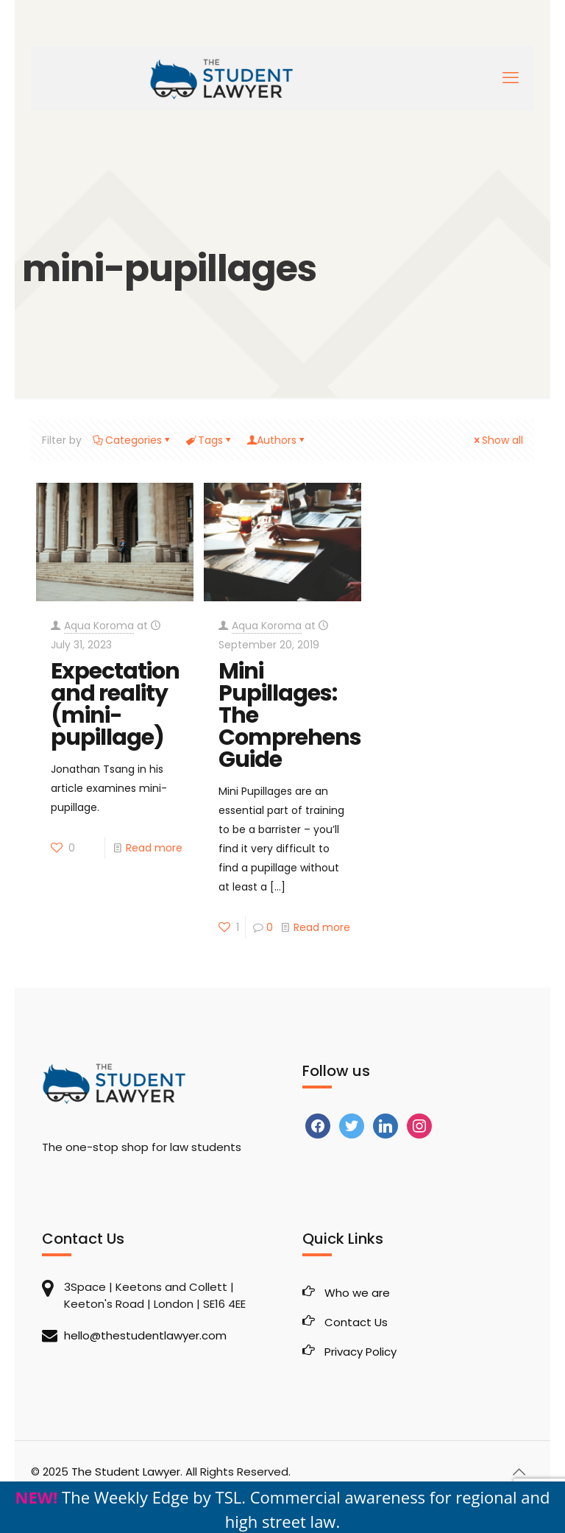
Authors (276, 440)
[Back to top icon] (518, 1471)
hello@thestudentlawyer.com (145, 1335)
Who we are (357, 1292)
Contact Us (356, 1322)
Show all (497, 440)
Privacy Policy (360, 1351)
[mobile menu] (510, 78)
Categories (132, 440)
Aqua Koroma (99, 625)
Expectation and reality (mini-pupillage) (115, 704)
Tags (209, 440)
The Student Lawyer (125, 1471)
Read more (154, 847)
